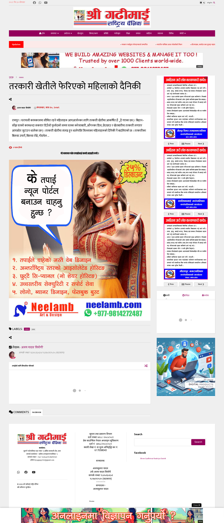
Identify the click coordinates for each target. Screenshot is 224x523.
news (21, 77)
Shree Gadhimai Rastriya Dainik (153, 458)
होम (42, 33)
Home (91, 501)
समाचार (55, 33)
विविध (171, 33)
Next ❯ (201, 144)
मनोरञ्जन (117, 33)
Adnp (199, 66)
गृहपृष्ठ (11, 77)
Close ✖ (196, 505)
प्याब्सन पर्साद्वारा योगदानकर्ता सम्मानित (139, 44)
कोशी (183, 33)
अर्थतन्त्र (68, 33)
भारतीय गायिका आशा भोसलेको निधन (173, 44)
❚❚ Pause (185, 144)
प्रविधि (106, 33)
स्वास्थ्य (160, 33)
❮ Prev (171, 144)
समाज (138, 33)
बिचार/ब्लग (93, 33)
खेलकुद (80, 33)
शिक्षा (128, 33)
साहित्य (149, 33)
